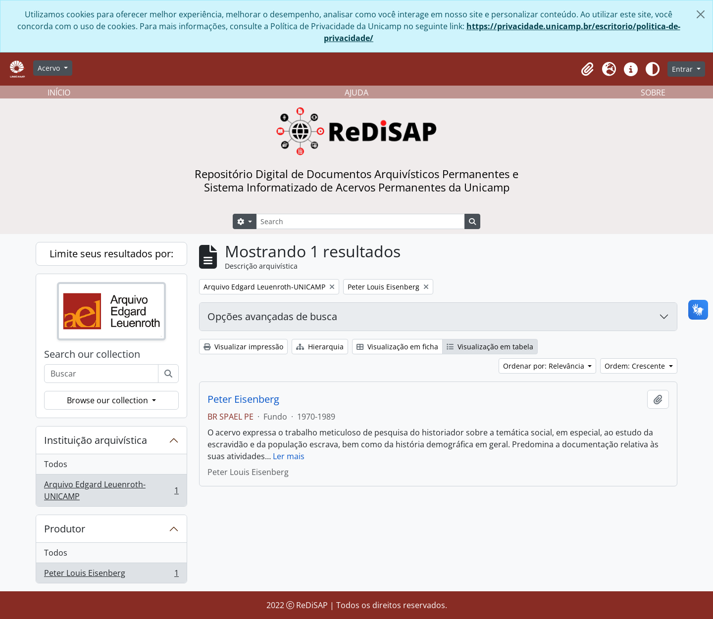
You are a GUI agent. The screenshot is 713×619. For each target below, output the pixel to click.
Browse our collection (108, 400)
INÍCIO (59, 92)
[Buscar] (168, 373)
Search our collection (92, 354)
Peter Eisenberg (243, 399)
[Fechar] (701, 14)
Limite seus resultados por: (111, 253)
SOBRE (653, 92)
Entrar (683, 69)
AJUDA (356, 92)
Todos (55, 464)
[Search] (360, 221)
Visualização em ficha (397, 346)
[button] (587, 69)
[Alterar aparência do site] (652, 69)
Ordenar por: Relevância (544, 366)
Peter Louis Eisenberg (111, 575)
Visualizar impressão (243, 346)
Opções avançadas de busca (272, 316)
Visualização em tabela (490, 346)
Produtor (64, 528)
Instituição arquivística (95, 440)
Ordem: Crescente (636, 366)
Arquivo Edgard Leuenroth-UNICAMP (111, 490)
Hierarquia (320, 346)
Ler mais (289, 456)
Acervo (50, 68)
